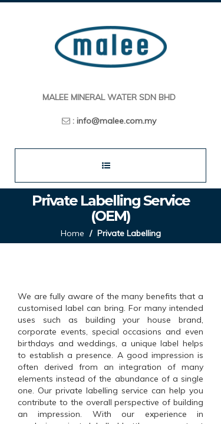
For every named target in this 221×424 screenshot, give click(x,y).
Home (72, 233)
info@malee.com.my (116, 120)
